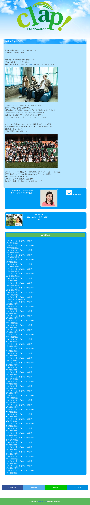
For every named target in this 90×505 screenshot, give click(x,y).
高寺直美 (28, 193)
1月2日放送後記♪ (12, 243)
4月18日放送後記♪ (12, 412)
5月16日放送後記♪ (12, 393)
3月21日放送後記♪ (12, 431)
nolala (31, 64)
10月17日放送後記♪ (13, 295)
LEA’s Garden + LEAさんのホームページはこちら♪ (38, 217)
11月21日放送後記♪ (13, 271)
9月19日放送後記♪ (12, 313)
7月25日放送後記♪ (12, 346)
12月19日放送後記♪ (13, 252)
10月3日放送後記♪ (12, 304)
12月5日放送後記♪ (12, 262)
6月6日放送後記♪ (12, 379)
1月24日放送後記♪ (12, 468)
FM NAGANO (42, 501)
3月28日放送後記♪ (12, 426)
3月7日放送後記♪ (12, 440)
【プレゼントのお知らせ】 (16, 299)
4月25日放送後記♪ (12, 407)
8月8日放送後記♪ (12, 337)
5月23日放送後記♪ (12, 388)
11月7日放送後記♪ (12, 281)
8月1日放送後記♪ (12, 341)
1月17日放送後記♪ (12, 473)
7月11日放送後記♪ (12, 356)
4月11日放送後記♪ (12, 416)
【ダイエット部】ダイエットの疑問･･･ (20, 241)
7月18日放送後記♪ (12, 351)
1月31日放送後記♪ (12, 463)
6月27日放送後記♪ (12, 365)
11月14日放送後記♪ (13, 276)
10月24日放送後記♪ (13, 290)
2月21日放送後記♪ (12, 449)
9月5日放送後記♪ (12, 323)
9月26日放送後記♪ (12, 309)
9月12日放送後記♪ (12, 318)
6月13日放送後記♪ (12, 374)
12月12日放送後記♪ (13, 257)
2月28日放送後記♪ (12, 445)
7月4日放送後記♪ (12, 360)
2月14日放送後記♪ (12, 454)
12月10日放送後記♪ (14, 41)
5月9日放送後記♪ (12, 398)
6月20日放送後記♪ (12, 370)
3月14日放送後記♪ (12, 435)
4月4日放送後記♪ (12, 421)
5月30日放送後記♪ (12, 384)
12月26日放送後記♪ (13, 248)
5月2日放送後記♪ (12, 402)
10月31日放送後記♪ (13, 285)
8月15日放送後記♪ (12, 332)
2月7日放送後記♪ (12, 459)
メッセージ (73, 194)
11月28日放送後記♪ (13, 266)
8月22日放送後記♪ (12, 327)
